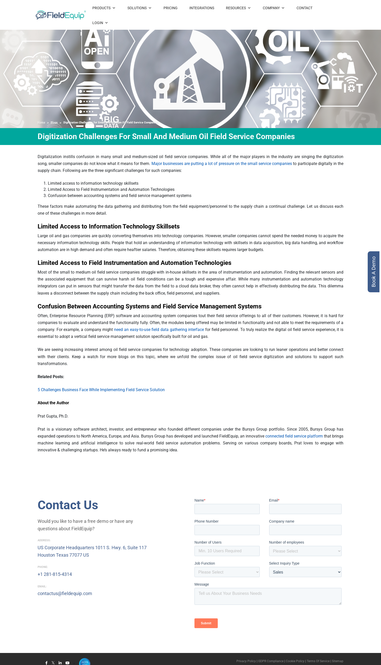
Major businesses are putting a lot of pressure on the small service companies (221, 163)
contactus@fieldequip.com (65, 593)
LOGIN (100, 23)
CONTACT (304, 8)
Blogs (54, 122)
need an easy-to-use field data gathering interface (159, 329)
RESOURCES (238, 8)
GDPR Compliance (271, 661)
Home (41, 122)
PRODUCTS (104, 8)
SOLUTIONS (139, 8)
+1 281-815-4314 (55, 574)
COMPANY (274, 8)
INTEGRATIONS (201, 8)
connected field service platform (294, 436)
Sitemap (337, 661)
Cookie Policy (294, 661)
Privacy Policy (246, 661)
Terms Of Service (318, 661)
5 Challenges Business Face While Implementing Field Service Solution (101, 389)
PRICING (171, 8)
